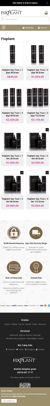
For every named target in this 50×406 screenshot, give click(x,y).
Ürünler (25, 320)
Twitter (20, 349)
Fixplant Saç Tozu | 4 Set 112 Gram (37, 200)
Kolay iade (36, 335)
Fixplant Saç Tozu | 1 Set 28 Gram (12, 157)
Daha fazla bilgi (18, 396)
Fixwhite (28, 324)
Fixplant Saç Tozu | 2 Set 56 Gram (37, 157)
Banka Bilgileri (32, 338)
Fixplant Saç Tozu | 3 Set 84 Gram (12, 200)
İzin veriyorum (9, 401)
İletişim (41, 338)
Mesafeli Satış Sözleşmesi (16, 338)
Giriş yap (30, 27)
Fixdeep (14, 324)
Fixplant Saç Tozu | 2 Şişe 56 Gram (37, 71)
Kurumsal (25, 331)
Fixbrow (21, 324)
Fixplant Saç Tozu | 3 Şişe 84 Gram (12, 114)
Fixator (34, 324)
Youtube (40, 349)
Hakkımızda (14, 335)
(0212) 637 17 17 (25, 372)
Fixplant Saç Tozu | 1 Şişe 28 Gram (12, 71)
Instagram (30, 349)
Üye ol (44, 27)
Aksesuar (42, 324)
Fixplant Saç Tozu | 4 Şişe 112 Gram (37, 114)
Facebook (10, 349)
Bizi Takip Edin (25, 345)
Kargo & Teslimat (25, 335)
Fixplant (7, 324)
